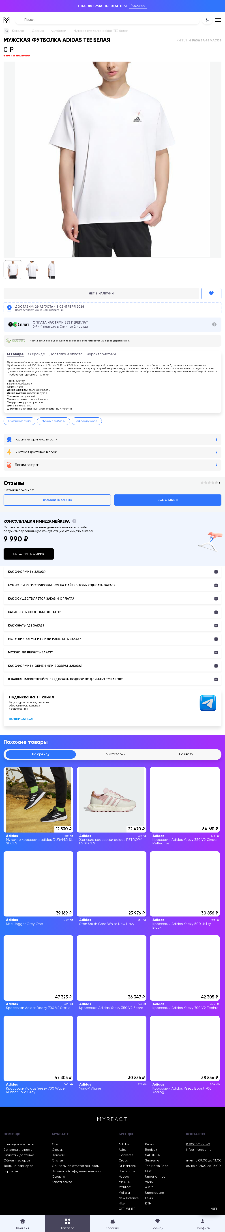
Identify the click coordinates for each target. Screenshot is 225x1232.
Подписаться (21, 719)
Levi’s (149, 1198)
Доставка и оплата (66, 354)
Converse (126, 1155)
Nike (122, 1204)
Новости (58, 1155)
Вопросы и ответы (18, 1150)
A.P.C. (149, 1188)
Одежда (38, 30)
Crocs (123, 1161)
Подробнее (138, 5)
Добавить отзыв (57, 500)
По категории (114, 755)
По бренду (40, 755)
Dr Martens (127, 1166)
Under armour (156, 1177)
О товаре (15, 354)
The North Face (156, 1166)
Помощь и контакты (19, 1145)
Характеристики (101, 354)
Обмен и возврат (17, 1161)
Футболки (58, 30)
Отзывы (57, 1150)
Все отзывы (168, 500)
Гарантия (11, 1172)
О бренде (36, 354)
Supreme (152, 1161)
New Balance (129, 1198)
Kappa (124, 1177)
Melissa (124, 1193)
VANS (149, 1182)
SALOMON (152, 1155)
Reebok (151, 1150)
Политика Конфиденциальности (76, 1172)
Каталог (18, 30)
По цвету (186, 755)
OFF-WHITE (127, 1209)
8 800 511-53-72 (198, 1145)
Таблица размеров (18, 1166)
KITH (148, 1204)
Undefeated (154, 1193)
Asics (122, 1150)
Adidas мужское (86, 421)
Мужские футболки (53, 421)
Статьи (57, 1161)
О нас (56, 1145)
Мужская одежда (19, 421)
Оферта (58, 1177)
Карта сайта (62, 1182)
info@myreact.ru (198, 1150)
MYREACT (126, 1188)
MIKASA (124, 1182)
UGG (148, 1172)
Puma (149, 1145)
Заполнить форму (29, 554)
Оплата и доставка (19, 1155)
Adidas (124, 1145)
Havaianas (127, 1172)
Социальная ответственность (75, 1166)
